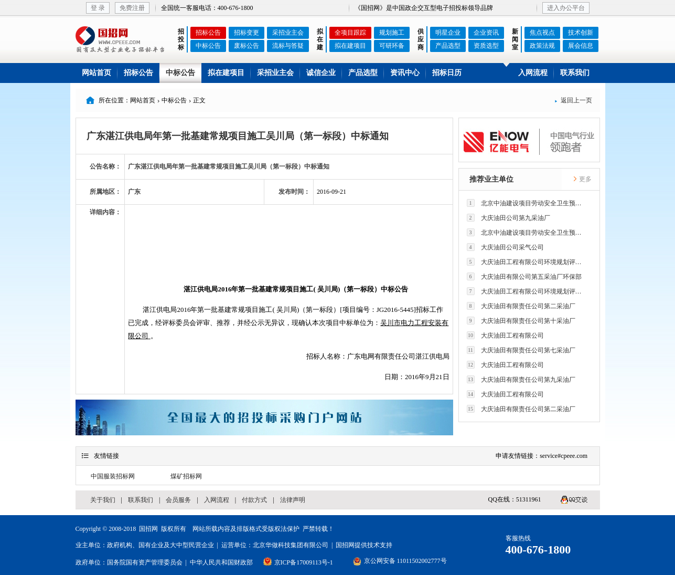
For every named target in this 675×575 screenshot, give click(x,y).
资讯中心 (405, 73)
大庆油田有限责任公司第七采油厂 (521, 350)
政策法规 (542, 45)
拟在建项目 (350, 45)
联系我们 (575, 73)
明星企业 (447, 32)
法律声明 (292, 500)
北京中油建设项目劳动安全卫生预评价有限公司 (527, 203)
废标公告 (246, 45)
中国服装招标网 (113, 476)
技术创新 (580, 32)
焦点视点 (542, 32)
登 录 (98, 8)
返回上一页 (573, 100)
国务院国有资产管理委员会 (145, 562)
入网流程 (533, 73)
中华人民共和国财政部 (221, 562)
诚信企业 (321, 73)
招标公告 (208, 32)
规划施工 (391, 32)
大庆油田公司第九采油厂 (508, 218)
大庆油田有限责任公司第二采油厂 (521, 306)
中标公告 (208, 45)
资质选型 (486, 45)
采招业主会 (288, 32)
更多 (582, 179)
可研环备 (391, 45)
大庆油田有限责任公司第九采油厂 (521, 379)
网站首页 (96, 73)
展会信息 (580, 45)
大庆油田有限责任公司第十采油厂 (521, 321)
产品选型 (447, 45)
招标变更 (246, 32)
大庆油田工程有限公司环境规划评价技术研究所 (527, 262)
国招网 (148, 528)
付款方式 (254, 500)
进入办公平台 (566, 8)
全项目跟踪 (350, 32)
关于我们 (102, 500)
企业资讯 (486, 32)
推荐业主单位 (491, 179)
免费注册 (132, 8)
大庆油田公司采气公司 (505, 247)
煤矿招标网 (186, 476)
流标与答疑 (288, 45)
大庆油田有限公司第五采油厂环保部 (524, 276)
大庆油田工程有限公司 (505, 335)
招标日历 (447, 73)
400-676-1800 (538, 549)
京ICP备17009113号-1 (303, 562)
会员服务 (178, 500)
